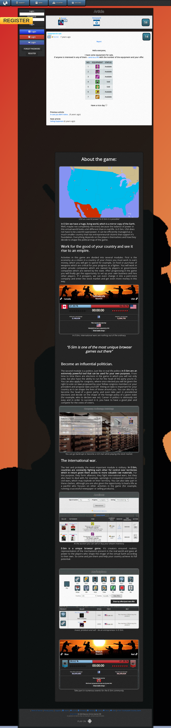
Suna (98, 711)
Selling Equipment (56, 121)
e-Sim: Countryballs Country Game (129, 711)
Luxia (73, 711)
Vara (113, 711)
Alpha (65, 711)
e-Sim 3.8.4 (73, 714)
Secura (90, 711)
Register (32, 54)
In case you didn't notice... (59, 115)
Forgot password (32, 49)
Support (58, 711)
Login (32, 32)
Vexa (106, 711)
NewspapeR (96, 18)
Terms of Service (36, 711)
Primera (81, 711)
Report (99, 42)
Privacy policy (48, 711)
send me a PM (93, 57)
